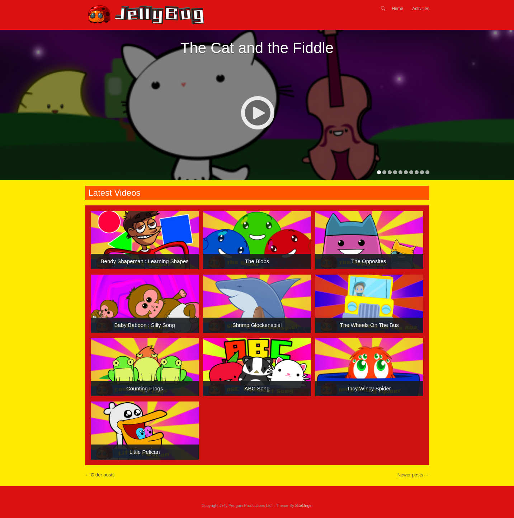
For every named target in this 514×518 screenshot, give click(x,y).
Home (397, 8)
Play (257, 112)
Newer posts (413, 474)
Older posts (100, 474)
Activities (420, 8)
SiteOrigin (303, 505)
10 (427, 172)
